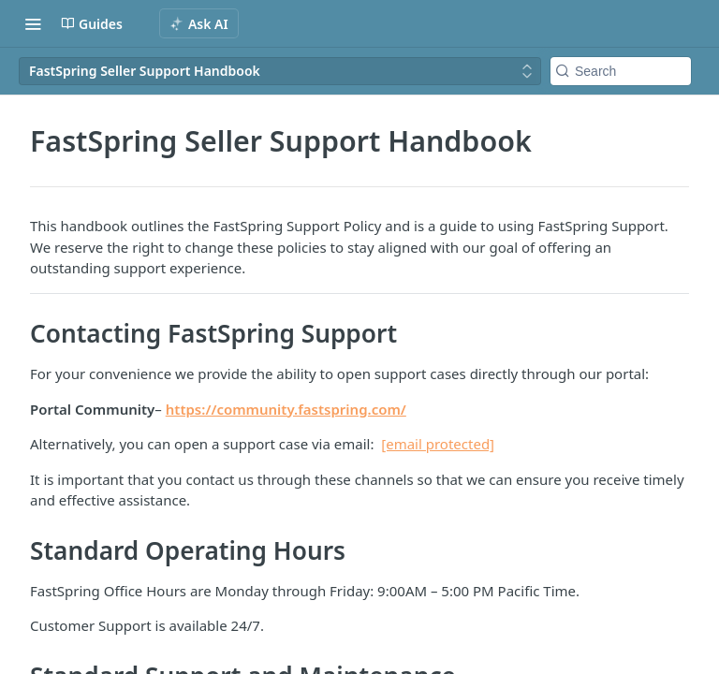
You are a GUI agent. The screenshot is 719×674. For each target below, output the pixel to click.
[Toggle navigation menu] (33, 23)
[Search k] (620, 71)
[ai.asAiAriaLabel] (199, 23)
